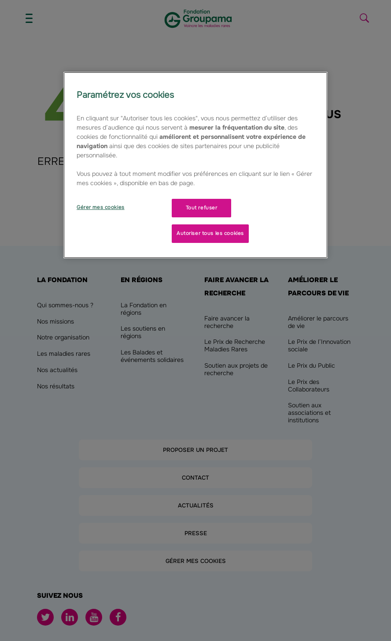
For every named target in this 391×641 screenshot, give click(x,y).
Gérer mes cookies (101, 207)
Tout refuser (202, 208)
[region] (195, 165)
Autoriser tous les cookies (210, 233)
